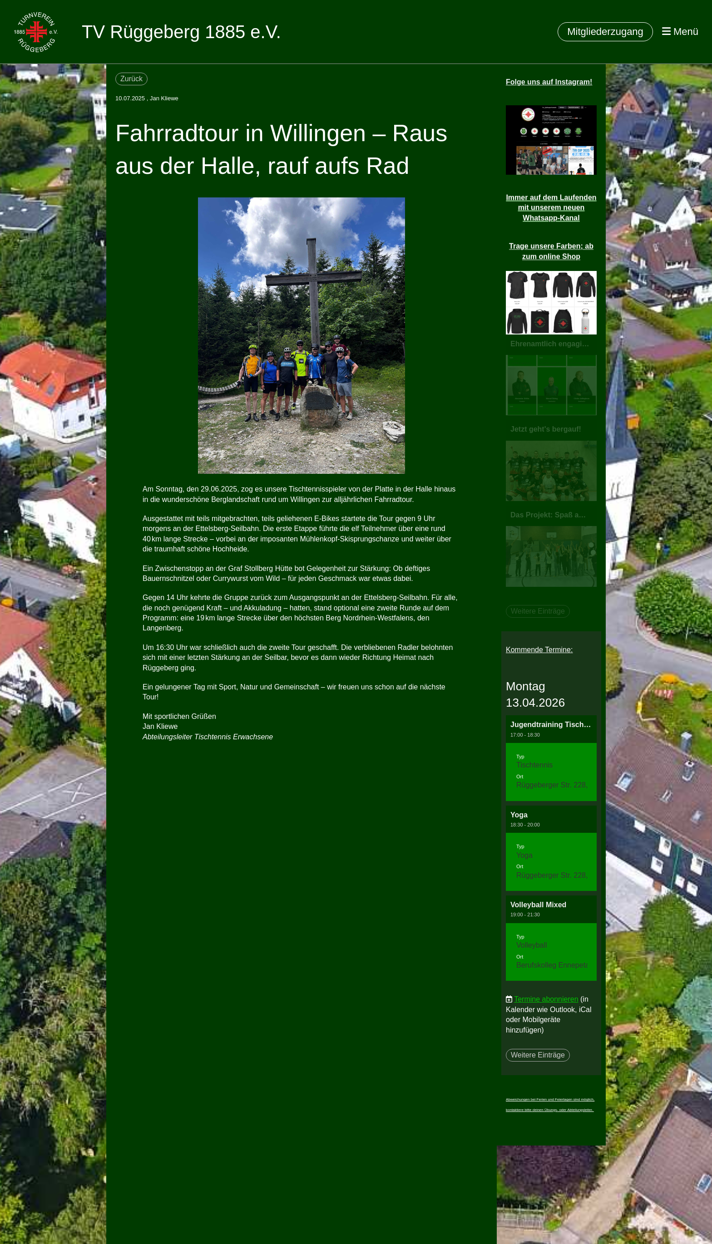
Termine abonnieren (546, 999)
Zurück (131, 79)
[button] (551, 758)
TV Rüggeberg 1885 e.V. (181, 32)
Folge (549, 82)
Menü (680, 31)
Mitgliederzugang (605, 31)
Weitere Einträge (538, 1055)
